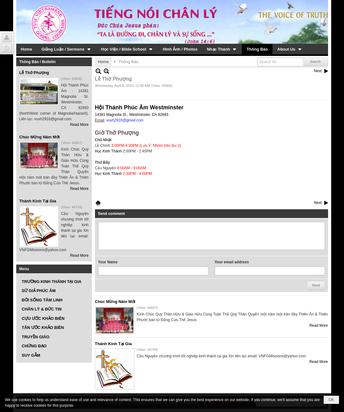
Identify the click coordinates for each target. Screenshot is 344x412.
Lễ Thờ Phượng (34, 72)
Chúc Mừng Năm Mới (39, 137)
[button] (67, 49)
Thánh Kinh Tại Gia (37, 201)
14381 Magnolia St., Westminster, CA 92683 (131, 114)
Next (318, 71)
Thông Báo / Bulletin (37, 62)
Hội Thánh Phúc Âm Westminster (139, 107)
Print (98, 203)
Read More (79, 124)
